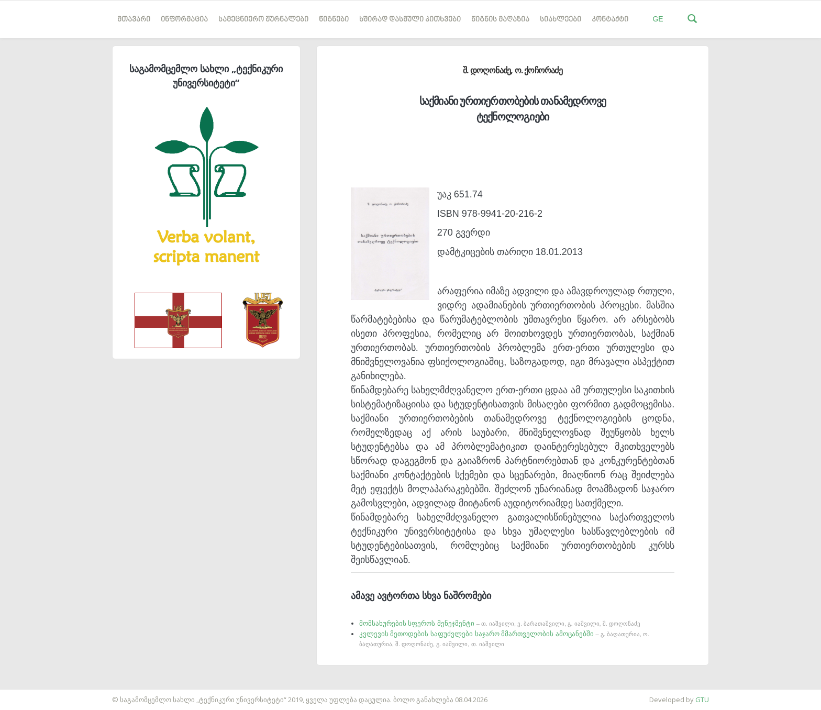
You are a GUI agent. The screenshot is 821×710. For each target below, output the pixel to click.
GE (657, 19)
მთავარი (133, 19)
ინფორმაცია (184, 19)
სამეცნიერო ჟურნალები (263, 19)
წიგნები (334, 19)
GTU (702, 699)
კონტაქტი (610, 19)
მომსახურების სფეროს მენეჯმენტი (499, 623)
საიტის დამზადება (31, 694)
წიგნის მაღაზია (500, 19)
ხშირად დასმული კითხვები (410, 19)
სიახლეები (560, 19)
